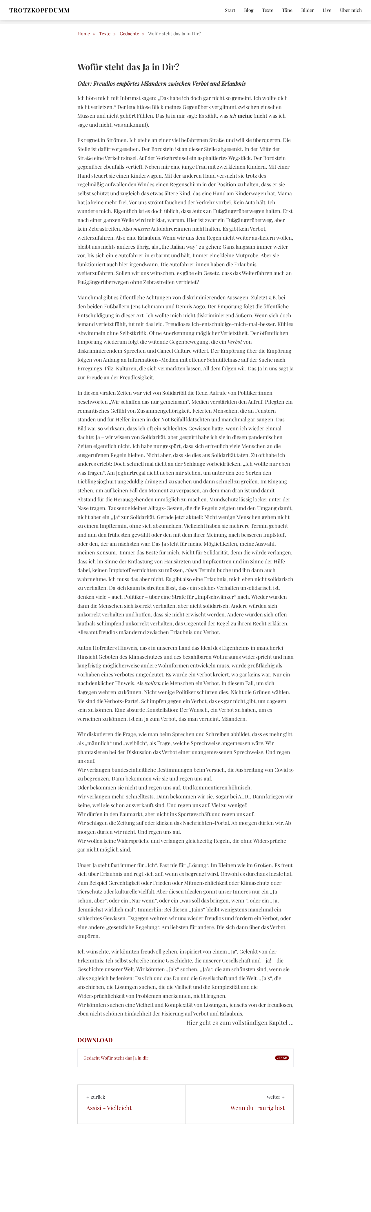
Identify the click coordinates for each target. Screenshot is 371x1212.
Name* (284, 1125)
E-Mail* (284, 1157)
